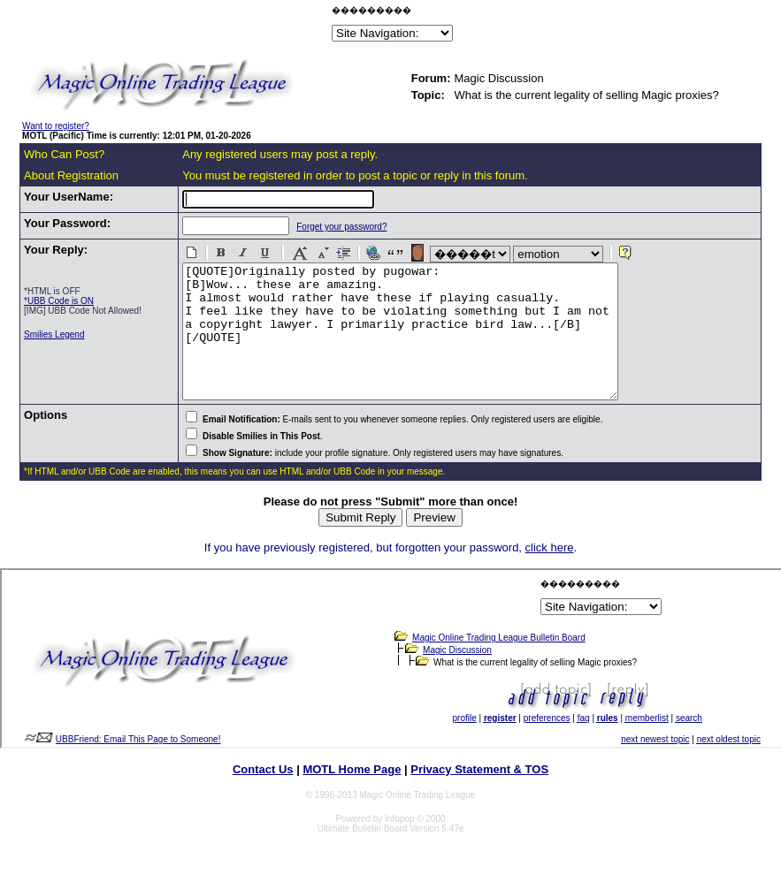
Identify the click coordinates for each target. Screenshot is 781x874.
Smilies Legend (54, 334)
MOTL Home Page (351, 795)
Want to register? (55, 126)
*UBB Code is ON (59, 301)
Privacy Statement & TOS (479, 795)
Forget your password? (332, 227)
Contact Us (263, 795)
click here (549, 574)
